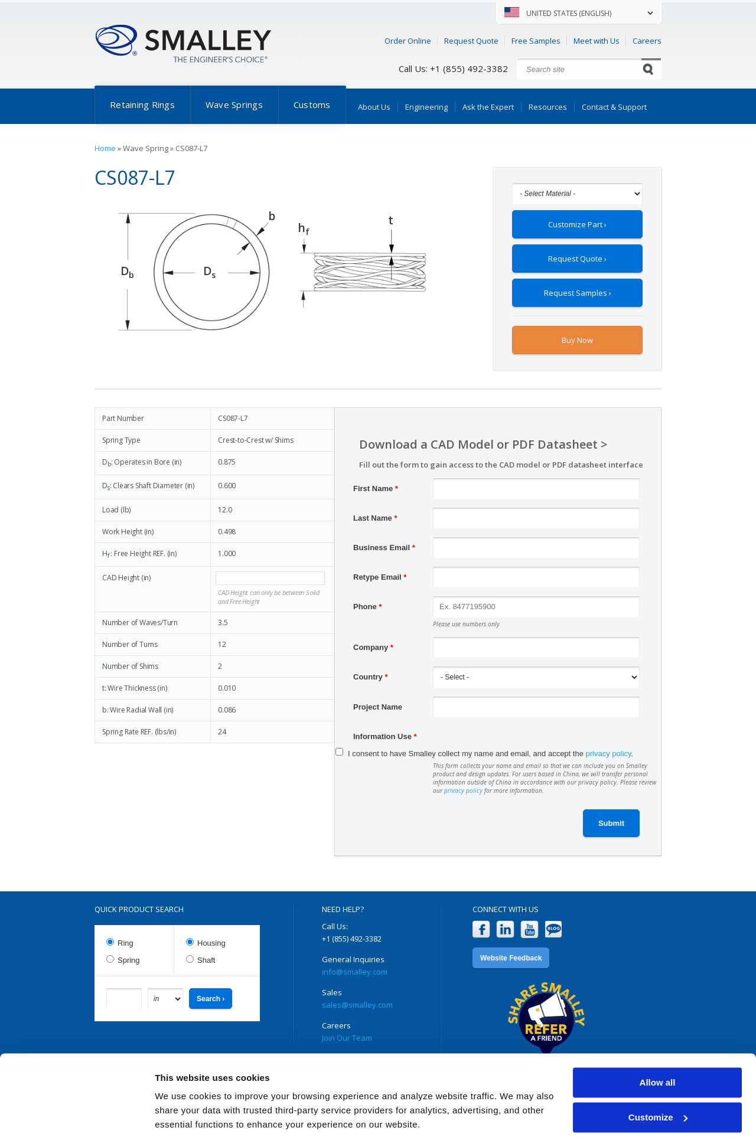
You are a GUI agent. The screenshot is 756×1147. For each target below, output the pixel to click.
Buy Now (577, 340)
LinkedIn (505, 929)
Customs (312, 104)
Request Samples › (577, 292)
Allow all (658, 1049)
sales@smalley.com (357, 1004)
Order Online (407, 40)
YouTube (529, 929)
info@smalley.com (354, 971)
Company (373, 647)
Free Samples (536, 40)
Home (105, 148)
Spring (129, 960)
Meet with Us (596, 40)
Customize (657, 1084)
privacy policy (608, 753)
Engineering (426, 107)
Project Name (377, 706)
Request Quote (471, 40)
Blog (554, 929)
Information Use (385, 736)
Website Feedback (511, 958)
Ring (125, 943)
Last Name (375, 518)
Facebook (481, 929)
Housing (211, 943)
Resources (548, 107)
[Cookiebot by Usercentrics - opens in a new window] (76, 1124)
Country (370, 676)
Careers (647, 40)
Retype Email (379, 577)
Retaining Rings (142, 104)
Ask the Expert (488, 107)
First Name (375, 488)
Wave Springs (234, 104)
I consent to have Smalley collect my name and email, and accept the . (490, 753)
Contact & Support (614, 107)
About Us (374, 107)
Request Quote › (577, 258)
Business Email (384, 547)
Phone (367, 606)
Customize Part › (577, 224)
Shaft (206, 960)
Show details (182, 1124)
